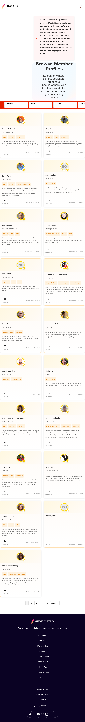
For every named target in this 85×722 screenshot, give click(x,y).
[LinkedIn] (55, 714)
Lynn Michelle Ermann (54, 324)
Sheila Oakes (50, 175)
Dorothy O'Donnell (52, 516)
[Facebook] (30, 714)
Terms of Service (42, 694)
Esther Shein (50, 225)
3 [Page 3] (36, 603)
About (42, 678)
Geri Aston (49, 371)
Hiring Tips (42, 667)
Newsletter (42, 651)
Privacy (43, 699)
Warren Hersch (8, 225)
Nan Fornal (6, 274)
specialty (33, 103)
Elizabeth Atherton (9, 129)
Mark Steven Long (9, 371)
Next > (54, 603)
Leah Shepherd (8, 516)
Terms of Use (42, 690)
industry (58, 103)
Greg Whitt (49, 129)
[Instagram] (46, 714)
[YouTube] (38, 714)
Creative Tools (43, 672)
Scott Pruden (7, 324)
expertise (9, 103)
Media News (42, 662)
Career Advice (43, 656)
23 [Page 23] (46, 603)
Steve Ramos (7, 176)
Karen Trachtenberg (10, 566)
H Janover (49, 467)
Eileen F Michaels (52, 418)
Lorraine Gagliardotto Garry (56, 274)
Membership (42, 646)
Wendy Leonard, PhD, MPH (13, 418)
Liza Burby (6, 467)
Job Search (43, 635)
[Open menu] (80, 6)
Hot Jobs (43, 641)
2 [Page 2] (31, 603)
